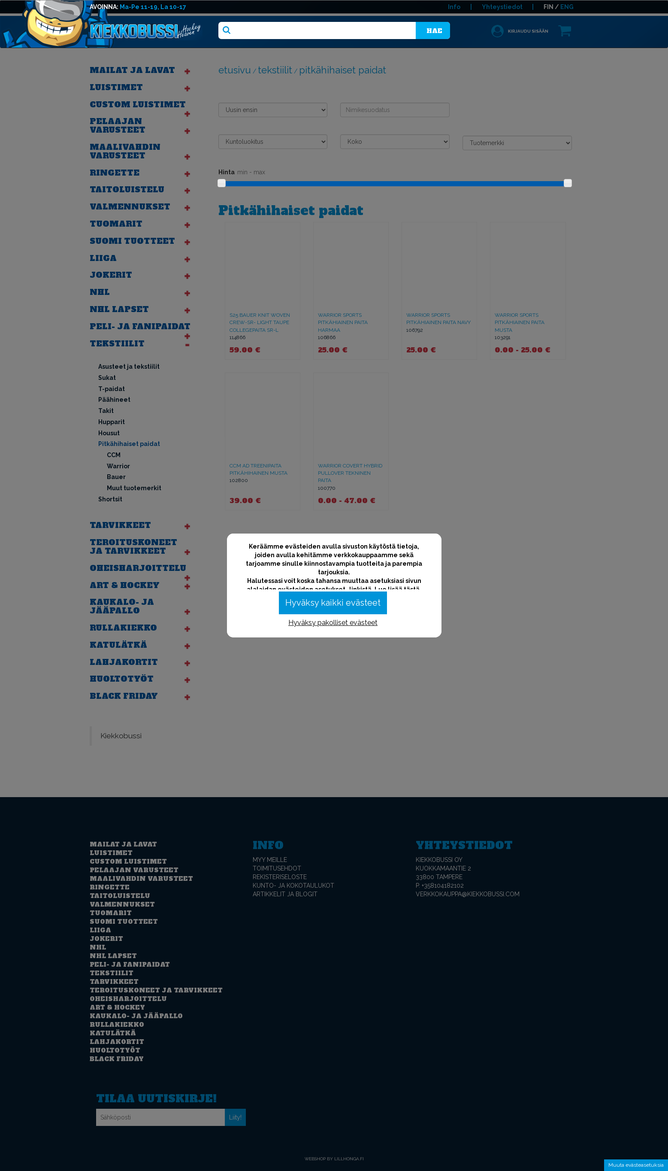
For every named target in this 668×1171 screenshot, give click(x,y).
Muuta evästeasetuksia (636, 1165)
